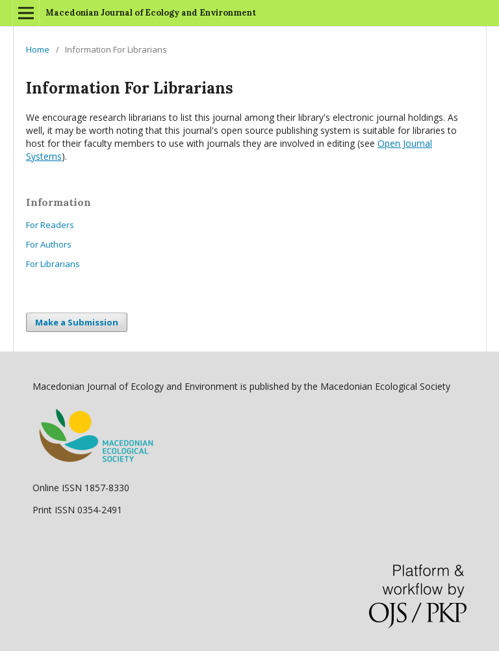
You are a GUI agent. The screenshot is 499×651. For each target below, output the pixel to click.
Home (37, 49)
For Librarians (53, 264)
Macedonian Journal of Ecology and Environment (150, 12)
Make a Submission (76, 322)
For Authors (48, 244)
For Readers (50, 225)
